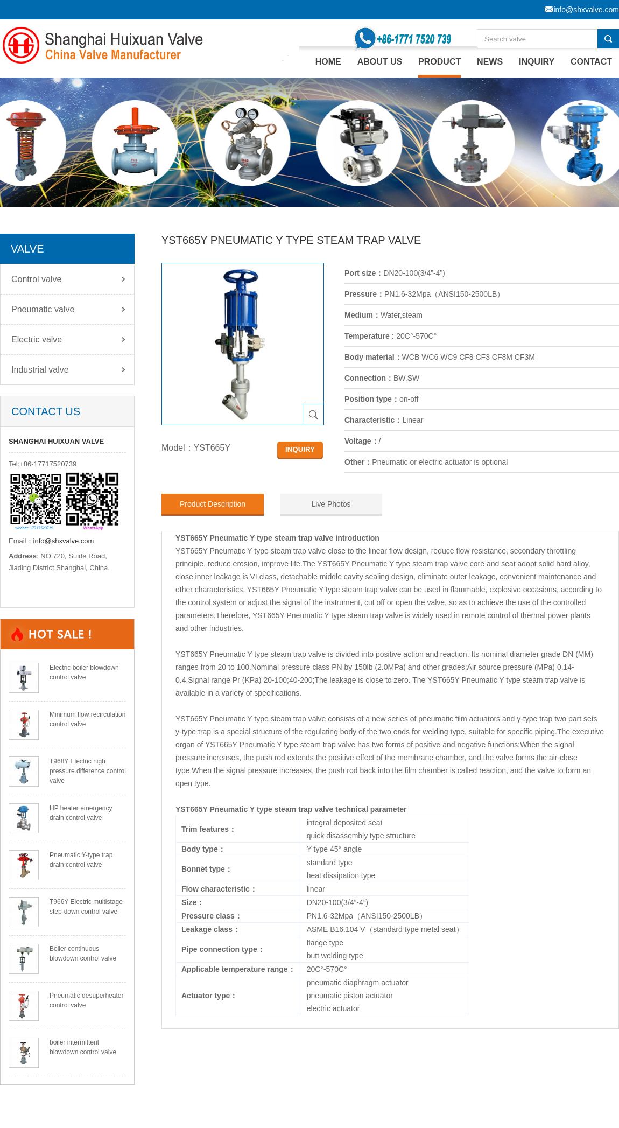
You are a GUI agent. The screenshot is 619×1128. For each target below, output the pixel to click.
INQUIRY (536, 61)
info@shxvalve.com (63, 541)
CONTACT (591, 61)
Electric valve (36, 339)
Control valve (36, 279)
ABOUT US (380, 61)
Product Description (212, 504)
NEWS (490, 61)
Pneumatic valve (42, 309)
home (328, 61)
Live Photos (330, 504)
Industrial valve (40, 369)
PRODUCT (439, 61)
